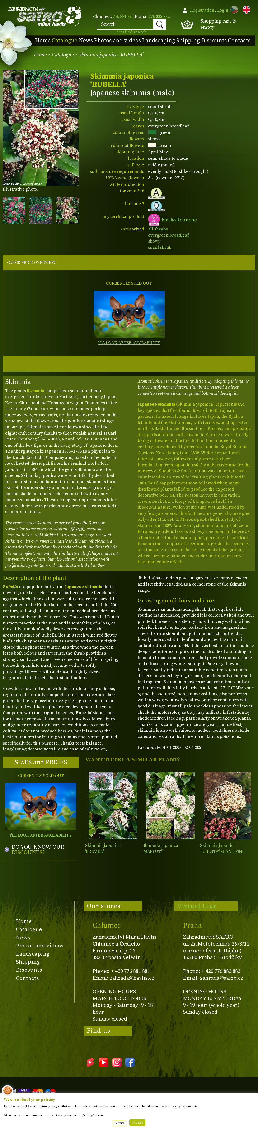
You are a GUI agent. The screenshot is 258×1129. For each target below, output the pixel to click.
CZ (233, 9)
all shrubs (158, 229)
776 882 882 (159, 16)
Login (222, 10)
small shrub (160, 247)
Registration (202, 10)
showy (154, 241)
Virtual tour (196, 906)
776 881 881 (123, 16)
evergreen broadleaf (168, 235)
